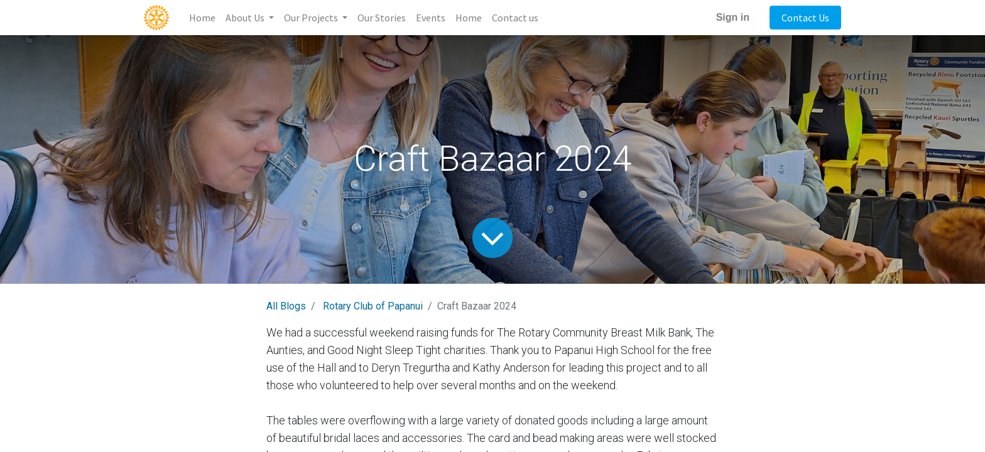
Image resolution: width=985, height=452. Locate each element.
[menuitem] (202, 17)
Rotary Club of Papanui (373, 306)
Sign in (732, 17)
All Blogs (286, 306)
